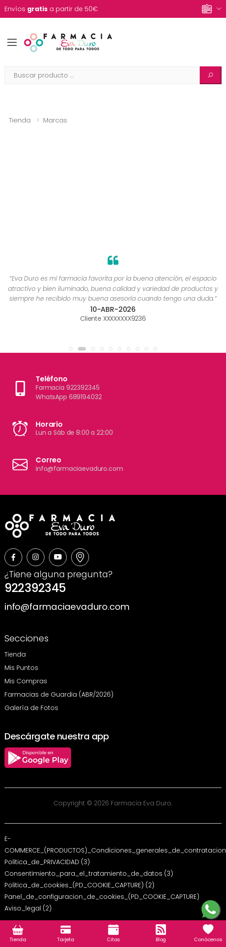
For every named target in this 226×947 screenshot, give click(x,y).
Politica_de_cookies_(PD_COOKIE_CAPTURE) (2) (79, 885)
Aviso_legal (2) (28, 908)
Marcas (55, 120)
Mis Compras (25, 681)
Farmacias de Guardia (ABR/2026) (58, 694)
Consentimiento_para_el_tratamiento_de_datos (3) (88, 873)
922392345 (35, 588)
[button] (70, 349)
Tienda (20, 120)
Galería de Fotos (31, 707)
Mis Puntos (21, 667)
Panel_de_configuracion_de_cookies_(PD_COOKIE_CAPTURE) (101, 896)
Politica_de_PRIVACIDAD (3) (47, 861)
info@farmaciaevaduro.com (66, 606)
